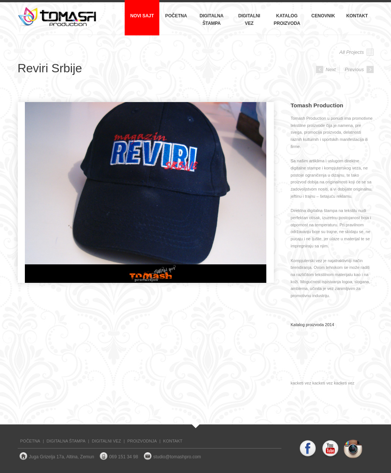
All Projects (356, 52)
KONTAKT (172, 441)
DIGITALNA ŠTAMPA (66, 441)
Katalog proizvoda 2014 (312, 324)
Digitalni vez (249, 19)
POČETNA (30, 441)
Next (326, 69)
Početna (176, 15)
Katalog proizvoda (287, 19)
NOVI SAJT (142, 15)
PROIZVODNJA (142, 441)
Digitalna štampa (212, 19)
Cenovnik (323, 15)
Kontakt (357, 15)
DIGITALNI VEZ (106, 441)
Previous (359, 69)
